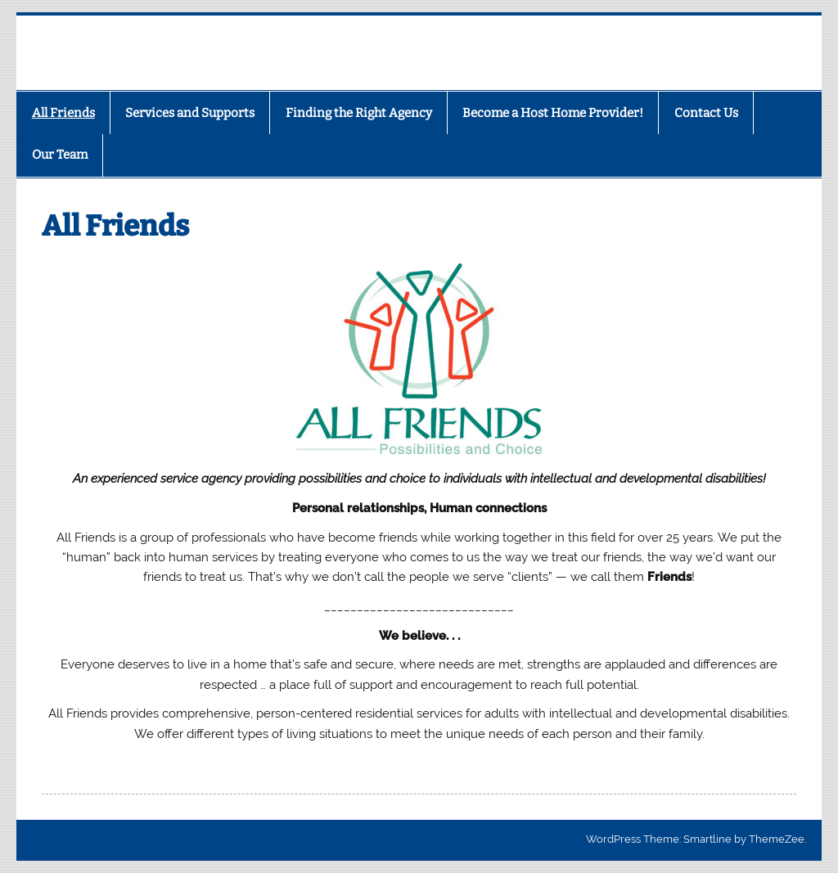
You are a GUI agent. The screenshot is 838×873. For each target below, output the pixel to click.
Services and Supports (190, 113)
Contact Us (706, 113)
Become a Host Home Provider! (552, 113)
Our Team (60, 154)
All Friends (63, 113)
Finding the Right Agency (359, 113)
